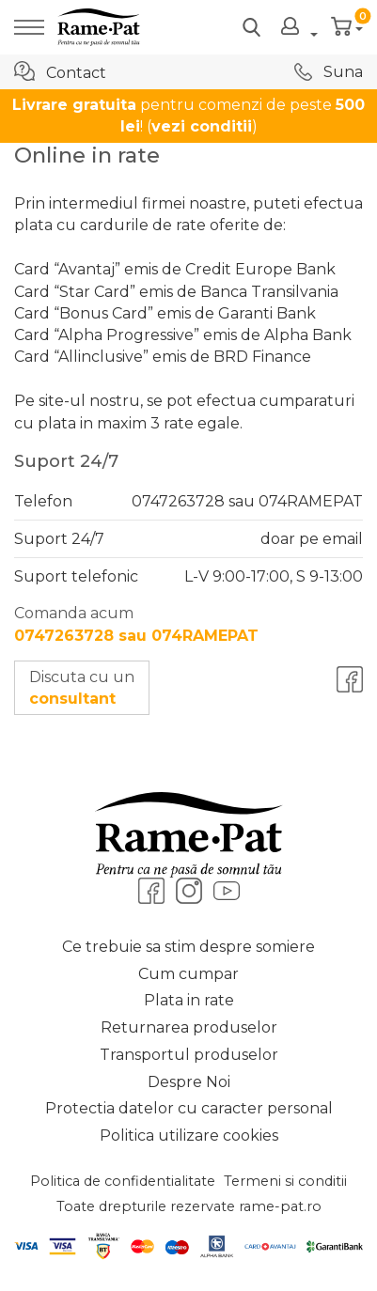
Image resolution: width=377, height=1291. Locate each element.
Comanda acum (136, 624)
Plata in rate (189, 1000)
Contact (60, 71)
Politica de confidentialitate (122, 1181)
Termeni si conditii (285, 1181)
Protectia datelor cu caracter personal (189, 1108)
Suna (328, 72)
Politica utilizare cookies (189, 1135)
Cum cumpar (188, 974)
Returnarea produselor (189, 1027)
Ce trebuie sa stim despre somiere (188, 947)
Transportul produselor (189, 1055)
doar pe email (311, 539)
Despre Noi (189, 1082)
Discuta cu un (81, 688)
